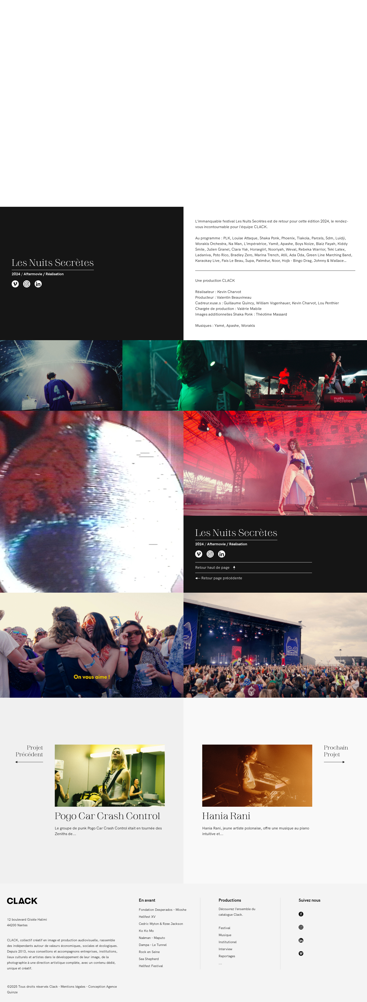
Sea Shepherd (149, 959)
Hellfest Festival (151, 966)
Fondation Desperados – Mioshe (162, 910)
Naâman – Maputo (152, 938)
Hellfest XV (147, 917)
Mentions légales (73, 986)
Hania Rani (226, 816)
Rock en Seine (149, 952)
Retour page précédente (218, 578)
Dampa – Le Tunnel (153, 945)
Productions (215, 9)
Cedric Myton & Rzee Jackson (161, 924)
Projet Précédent (29, 754)
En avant (146, 9)
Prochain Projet (336, 754)
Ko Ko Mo (146, 931)
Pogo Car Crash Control (107, 816)
